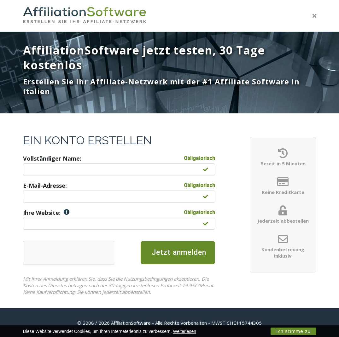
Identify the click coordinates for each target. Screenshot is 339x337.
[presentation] (74, 253)
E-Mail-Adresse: (45, 185)
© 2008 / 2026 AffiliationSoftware (169, 323)
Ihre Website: (46, 212)
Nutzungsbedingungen (142, 279)
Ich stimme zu (293, 331)
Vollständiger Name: (52, 158)
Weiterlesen (184, 331)
